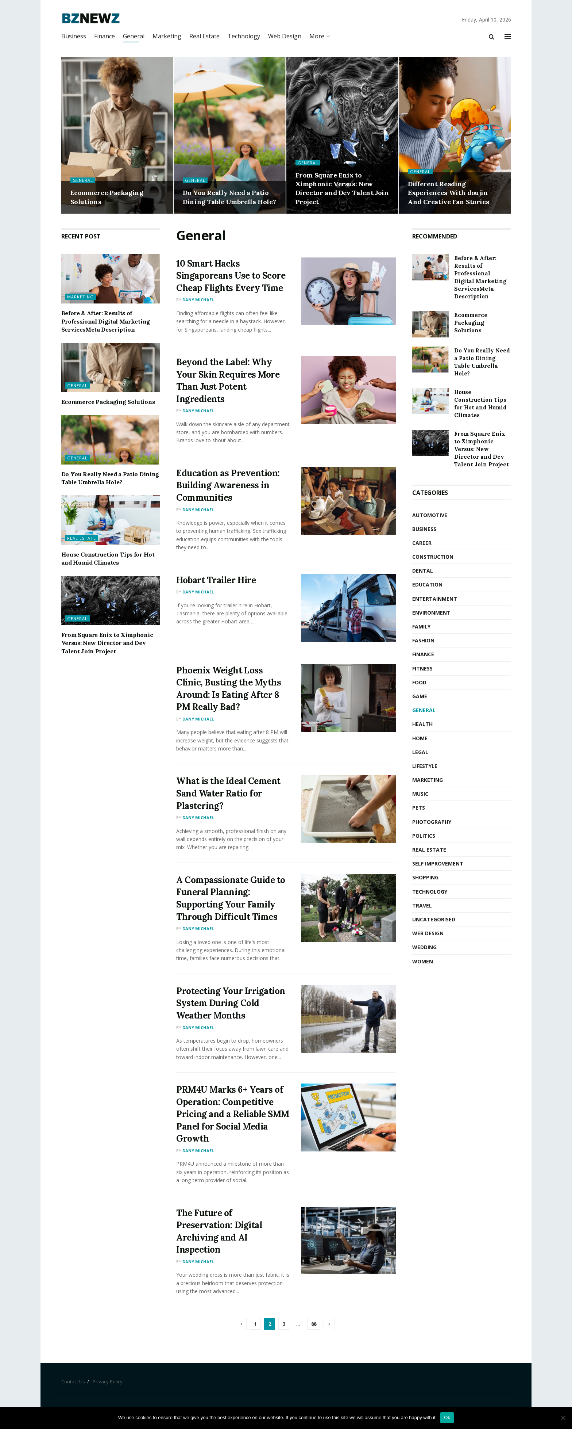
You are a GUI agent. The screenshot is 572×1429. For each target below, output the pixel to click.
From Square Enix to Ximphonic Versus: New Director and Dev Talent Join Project (342, 188)
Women (422, 961)
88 (313, 1324)
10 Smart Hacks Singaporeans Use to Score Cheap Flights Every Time (230, 276)
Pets (418, 807)
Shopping (425, 877)
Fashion (423, 640)
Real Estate (204, 36)
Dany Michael (198, 299)
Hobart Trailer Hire (216, 580)
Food (419, 682)
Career (422, 542)
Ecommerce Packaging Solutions (108, 401)
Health (422, 724)
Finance (104, 36)
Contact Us (73, 1381)
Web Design (284, 36)
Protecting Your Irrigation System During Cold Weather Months (230, 1003)
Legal (420, 752)
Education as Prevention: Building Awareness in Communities (227, 485)
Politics (423, 835)
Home (420, 738)
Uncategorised (433, 919)
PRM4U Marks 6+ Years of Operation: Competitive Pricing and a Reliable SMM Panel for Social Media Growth (232, 1114)
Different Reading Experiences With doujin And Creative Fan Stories (448, 193)
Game (419, 696)
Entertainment (434, 598)
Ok (447, 1417)
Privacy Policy (108, 1381)
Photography (431, 821)
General (133, 36)
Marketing (166, 36)
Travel (422, 905)
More (316, 36)
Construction (432, 556)
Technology (244, 36)
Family (421, 626)
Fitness (422, 668)
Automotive (429, 515)
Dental (422, 570)
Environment (431, 612)
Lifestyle (424, 766)
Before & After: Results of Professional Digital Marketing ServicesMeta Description (105, 321)
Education (427, 584)
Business (73, 36)
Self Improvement (437, 863)
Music (420, 793)
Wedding (424, 947)
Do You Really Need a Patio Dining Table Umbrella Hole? (229, 197)
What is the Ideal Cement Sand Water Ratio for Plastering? (228, 793)
